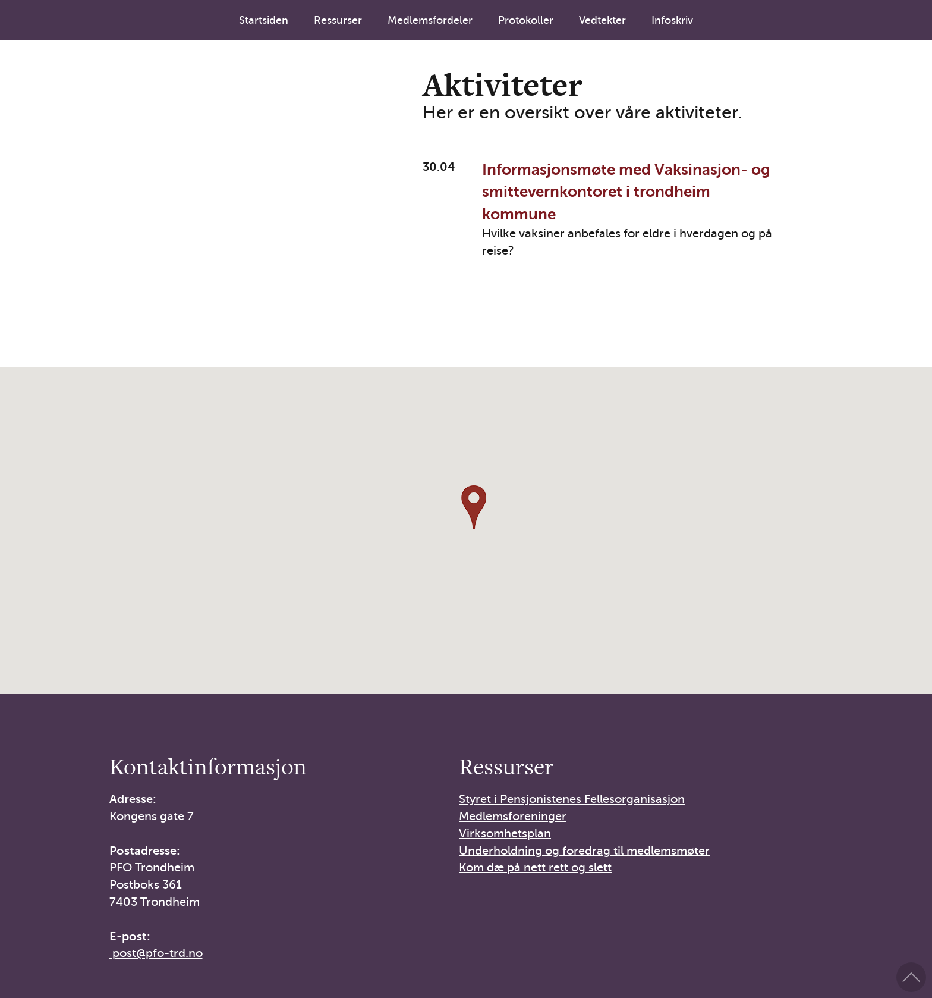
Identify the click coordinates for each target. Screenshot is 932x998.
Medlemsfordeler (430, 20)
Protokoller (525, 20)
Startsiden (263, 20)
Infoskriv (672, 20)
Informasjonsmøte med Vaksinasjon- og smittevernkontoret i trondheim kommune (626, 192)
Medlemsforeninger (512, 816)
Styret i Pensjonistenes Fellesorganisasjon (572, 799)
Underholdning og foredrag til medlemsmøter (584, 851)
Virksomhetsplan (505, 833)
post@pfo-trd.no (157, 953)
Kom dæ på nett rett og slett (535, 867)
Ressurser (338, 20)
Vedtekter (602, 20)
